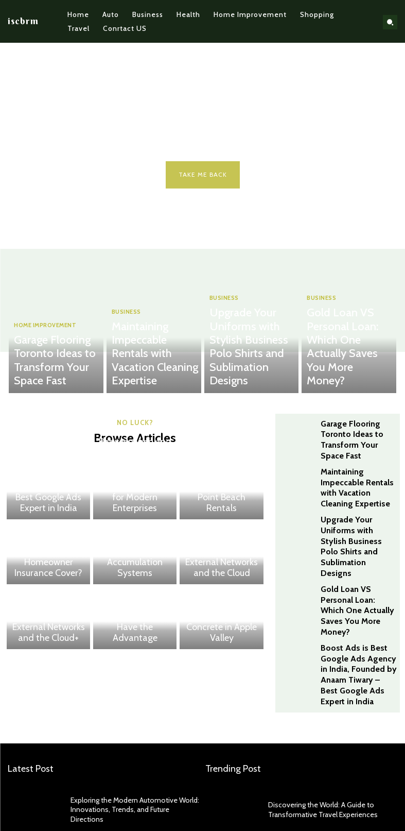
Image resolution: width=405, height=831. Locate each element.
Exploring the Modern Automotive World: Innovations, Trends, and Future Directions (129, 745)
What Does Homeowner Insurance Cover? (48, 570)
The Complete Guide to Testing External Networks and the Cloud (221, 566)
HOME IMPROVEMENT (43, 353)
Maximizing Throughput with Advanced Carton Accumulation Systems (135, 566)
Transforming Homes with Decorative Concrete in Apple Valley (221, 631)
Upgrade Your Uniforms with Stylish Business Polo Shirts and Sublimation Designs (249, 369)
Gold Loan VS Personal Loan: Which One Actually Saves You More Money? (346, 374)
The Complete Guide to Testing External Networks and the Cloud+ (48, 626)
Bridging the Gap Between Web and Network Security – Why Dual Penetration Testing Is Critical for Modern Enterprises (135, 488)
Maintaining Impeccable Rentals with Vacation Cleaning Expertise (149, 374)
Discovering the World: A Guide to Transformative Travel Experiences (316, 745)
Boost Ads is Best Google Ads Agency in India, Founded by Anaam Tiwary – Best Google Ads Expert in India (48, 488)
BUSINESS (126, 353)
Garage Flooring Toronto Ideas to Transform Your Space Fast (51, 374)
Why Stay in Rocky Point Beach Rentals (221, 505)
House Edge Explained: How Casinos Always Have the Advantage (134, 631)
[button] (390, 22)
